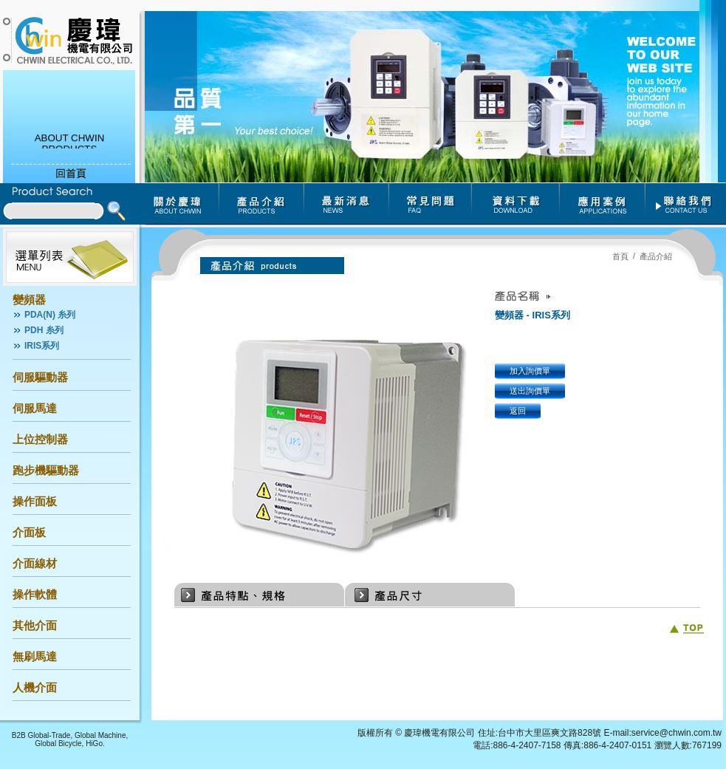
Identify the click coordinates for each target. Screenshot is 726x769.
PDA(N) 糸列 (49, 315)
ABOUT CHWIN (70, 140)
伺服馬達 (35, 408)
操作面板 (35, 501)
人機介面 (35, 687)
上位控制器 (40, 439)
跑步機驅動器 (46, 470)
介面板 (29, 532)
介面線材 (35, 563)
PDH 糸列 (44, 330)
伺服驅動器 (40, 377)
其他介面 (35, 625)
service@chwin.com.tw (676, 733)
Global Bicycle (58, 743)
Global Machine (100, 735)
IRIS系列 (41, 346)
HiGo (94, 743)
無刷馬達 (35, 656)
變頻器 (29, 299)
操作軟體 (35, 594)
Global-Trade (48, 735)
